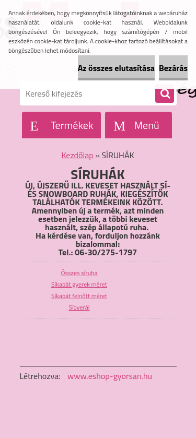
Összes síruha (79, 273)
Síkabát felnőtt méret (79, 296)
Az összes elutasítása (116, 68)
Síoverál (78, 307)
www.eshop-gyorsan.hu (109, 376)
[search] (164, 94)
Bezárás (173, 68)
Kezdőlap (77, 155)
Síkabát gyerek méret (79, 284)
